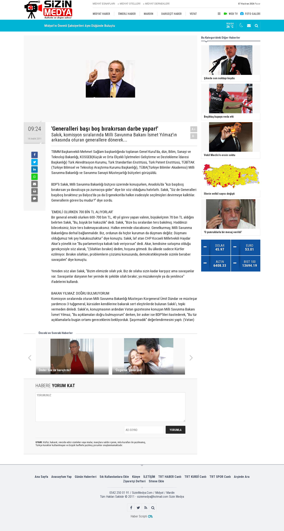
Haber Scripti (139, 516)
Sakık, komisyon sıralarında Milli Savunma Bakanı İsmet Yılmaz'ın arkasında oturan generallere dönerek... (114, 137)
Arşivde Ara (241, 477)
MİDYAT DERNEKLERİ (157, 3)
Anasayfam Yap (61, 477)
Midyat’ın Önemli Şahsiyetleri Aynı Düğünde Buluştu (79, 26)
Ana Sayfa (41, 477)
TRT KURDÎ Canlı (195, 477)
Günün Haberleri (85, 477)
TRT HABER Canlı (169, 477)
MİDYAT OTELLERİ (130, 3)
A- (194, 136)
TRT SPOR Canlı (220, 477)
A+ (194, 129)
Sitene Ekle (156, 481)
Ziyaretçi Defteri (134, 481)
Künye (136, 477)
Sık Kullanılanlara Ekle (114, 477)
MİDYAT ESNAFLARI (104, 3)
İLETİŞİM (149, 477)
